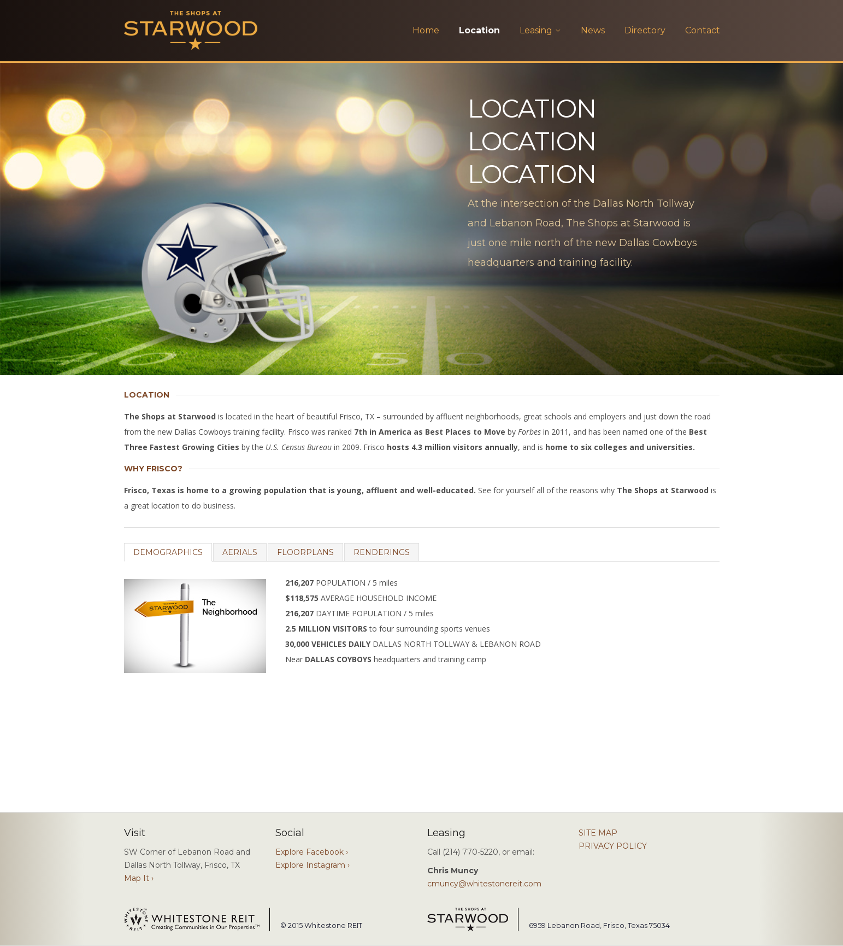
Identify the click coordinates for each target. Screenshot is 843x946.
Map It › (139, 878)
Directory (644, 30)
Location (479, 30)
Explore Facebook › (311, 852)
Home (425, 30)
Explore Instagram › (312, 865)
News (593, 30)
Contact (702, 30)
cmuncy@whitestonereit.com (484, 884)
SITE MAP (598, 833)
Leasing (536, 30)
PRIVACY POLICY (613, 846)
